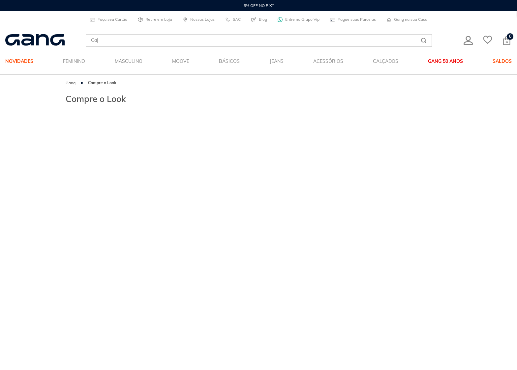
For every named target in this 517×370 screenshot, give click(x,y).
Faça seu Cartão (108, 19)
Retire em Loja (155, 19)
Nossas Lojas (199, 19)
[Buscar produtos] (423, 40)
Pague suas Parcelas (353, 19)
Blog (259, 19)
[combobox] (259, 40)
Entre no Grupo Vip (298, 19)
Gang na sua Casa (406, 19)
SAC (233, 19)
